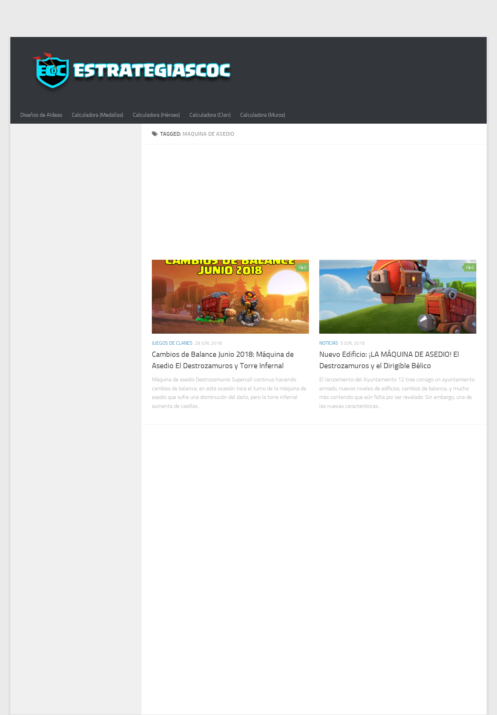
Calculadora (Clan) (210, 115)
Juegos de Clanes (172, 343)
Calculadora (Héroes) (156, 115)
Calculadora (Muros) (262, 115)
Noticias (328, 343)
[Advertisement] (248, 17)
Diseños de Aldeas (41, 115)
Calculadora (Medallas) (97, 115)
